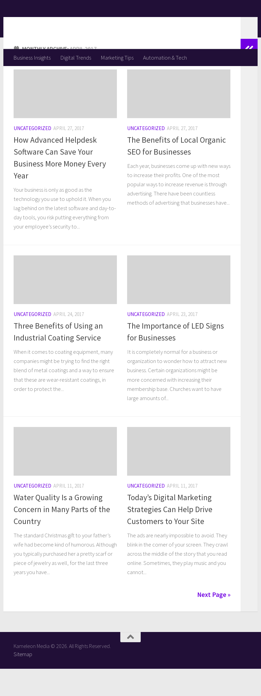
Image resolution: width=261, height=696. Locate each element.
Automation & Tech (165, 57)
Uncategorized (32, 155)
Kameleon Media (66, 24)
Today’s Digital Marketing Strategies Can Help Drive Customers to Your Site (169, 536)
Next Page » (213, 622)
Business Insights (32, 57)
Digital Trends (75, 57)
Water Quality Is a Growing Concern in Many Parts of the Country (62, 536)
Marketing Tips (117, 57)
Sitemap (23, 681)
